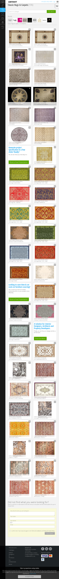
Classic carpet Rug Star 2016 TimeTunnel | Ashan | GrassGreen (15, 436)
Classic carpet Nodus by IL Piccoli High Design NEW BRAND (41, 64)
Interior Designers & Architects (11, 555)
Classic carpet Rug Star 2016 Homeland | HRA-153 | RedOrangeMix (15, 495)
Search (52, 11)
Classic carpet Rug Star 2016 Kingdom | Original (15, 456)
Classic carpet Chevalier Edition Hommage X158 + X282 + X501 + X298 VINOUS (41, 299)
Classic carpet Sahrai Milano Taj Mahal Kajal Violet (41, 123)
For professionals (12, 561)
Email (11, 524)
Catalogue (11, 550)
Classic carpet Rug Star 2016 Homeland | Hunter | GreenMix (16, 397)
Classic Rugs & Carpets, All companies (17, 23)
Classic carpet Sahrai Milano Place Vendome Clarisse (40, 162)
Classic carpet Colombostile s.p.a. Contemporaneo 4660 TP (16, 103)
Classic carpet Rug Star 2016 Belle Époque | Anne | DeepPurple (40, 378)
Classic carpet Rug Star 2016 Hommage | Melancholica (15, 378)
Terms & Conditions (36, 530)
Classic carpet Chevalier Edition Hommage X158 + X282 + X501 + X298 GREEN (41, 241)
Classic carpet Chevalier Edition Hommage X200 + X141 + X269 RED (41, 260)
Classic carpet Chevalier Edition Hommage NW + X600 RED (16, 201)
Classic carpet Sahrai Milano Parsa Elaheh (15, 123)
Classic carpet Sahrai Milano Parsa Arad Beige (40, 143)
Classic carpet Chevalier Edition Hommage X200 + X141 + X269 (41, 221)
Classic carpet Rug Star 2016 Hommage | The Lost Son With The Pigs (41, 417)
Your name (13, 516)
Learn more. (33, 573)
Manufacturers (12, 548)
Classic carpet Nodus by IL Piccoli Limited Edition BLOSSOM (16, 64)
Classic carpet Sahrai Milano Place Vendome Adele (15, 143)
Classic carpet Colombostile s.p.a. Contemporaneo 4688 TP (41, 103)
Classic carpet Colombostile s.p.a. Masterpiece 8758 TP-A (40, 358)
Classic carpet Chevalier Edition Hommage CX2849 (16, 280)
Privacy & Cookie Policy (49, 530)
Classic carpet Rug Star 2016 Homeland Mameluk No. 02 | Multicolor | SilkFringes (40, 456)
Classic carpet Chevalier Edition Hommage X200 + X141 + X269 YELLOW (16, 221)
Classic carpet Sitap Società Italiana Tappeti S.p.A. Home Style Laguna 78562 (40, 84)
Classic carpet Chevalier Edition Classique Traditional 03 (41, 280)
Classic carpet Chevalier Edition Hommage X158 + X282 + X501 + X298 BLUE (16, 260)
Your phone (13, 520)
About (10, 564)
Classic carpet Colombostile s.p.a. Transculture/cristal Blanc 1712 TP (16, 45)
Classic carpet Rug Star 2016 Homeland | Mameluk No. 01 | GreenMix (15, 476)
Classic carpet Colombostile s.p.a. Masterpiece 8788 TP (40, 397)
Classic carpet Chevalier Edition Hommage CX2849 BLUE (41, 201)
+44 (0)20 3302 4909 (46, 1)
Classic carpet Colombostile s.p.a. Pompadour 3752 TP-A (15, 417)
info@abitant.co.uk (30, 556)
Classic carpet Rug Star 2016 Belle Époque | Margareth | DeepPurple (40, 476)
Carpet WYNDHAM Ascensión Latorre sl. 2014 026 (15, 84)
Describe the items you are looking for (19, 511)
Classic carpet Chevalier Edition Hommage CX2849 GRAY (16, 338)
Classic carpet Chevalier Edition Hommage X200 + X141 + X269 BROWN (41, 182)
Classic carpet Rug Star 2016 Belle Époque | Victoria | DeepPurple (40, 436)
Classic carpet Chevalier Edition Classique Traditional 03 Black (16, 319)
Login (54, 1)
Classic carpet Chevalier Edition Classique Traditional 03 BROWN (16, 240)
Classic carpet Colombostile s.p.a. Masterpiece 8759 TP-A (15, 358)
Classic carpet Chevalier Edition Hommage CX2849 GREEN (16, 182)
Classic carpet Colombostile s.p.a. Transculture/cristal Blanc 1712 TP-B (41, 45)
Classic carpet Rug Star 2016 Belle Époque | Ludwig (40, 495)
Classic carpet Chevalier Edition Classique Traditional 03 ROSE (41, 319)
